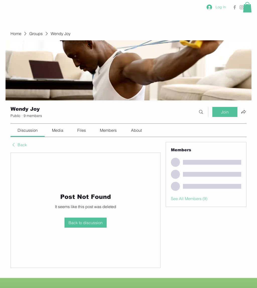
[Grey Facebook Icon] (234, 7)
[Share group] (243, 112)
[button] (247, 7)
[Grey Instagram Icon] (241, 7)
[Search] (201, 112)
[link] (28, 130)
